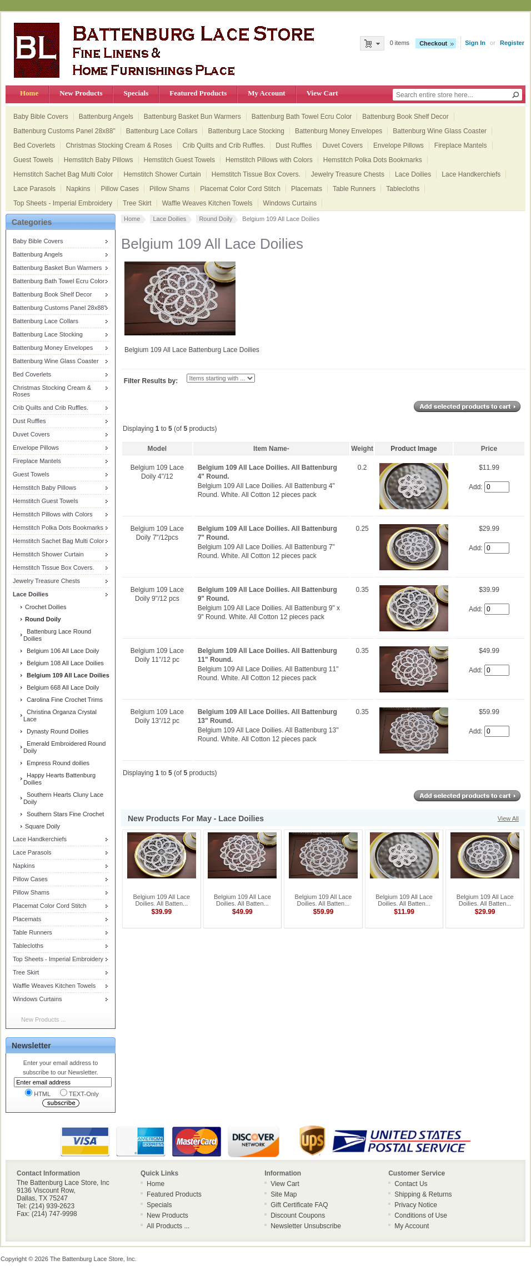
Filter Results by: (151, 381)
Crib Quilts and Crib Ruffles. (224, 145)
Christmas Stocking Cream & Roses (119, 145)
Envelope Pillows (398, 145)
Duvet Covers (342, 145)
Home (29, 93)
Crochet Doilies (45, 607)
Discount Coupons (297, 1215)
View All (508, 818)
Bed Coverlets (34, 145)
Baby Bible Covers (40, 116)
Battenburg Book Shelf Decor (405, 116)
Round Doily (215, 218)
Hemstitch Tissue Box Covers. (256, 174)
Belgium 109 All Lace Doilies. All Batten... (161, 900)
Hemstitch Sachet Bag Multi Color (63, 174)
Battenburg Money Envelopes (338, 131)
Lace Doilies (413, 174)
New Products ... (43, 1019)
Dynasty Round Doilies (55, 731)
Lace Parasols (34, 189)
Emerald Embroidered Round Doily (64, 747)
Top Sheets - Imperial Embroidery (62, 203)
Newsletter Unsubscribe (305, 1226)
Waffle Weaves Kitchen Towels (207, 203)
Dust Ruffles (293, 145)
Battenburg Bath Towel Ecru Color (302, 116)
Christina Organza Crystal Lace (60, 715)
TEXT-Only (79, 1093)
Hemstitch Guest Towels (180, 160)
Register (512, 42)
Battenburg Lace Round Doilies (57, 635)
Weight (362, 449)
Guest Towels (33, 160)
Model (157, 449)
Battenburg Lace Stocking (246, 131)
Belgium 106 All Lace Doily (61, 650)
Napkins (78, 189)
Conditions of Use (420, 1215)
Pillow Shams (169, 189)
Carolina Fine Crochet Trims (63, 699)
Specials (135, 93)
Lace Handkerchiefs (471, 174)
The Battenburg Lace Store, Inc (92, 1258)
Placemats (306, 189)
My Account (266, 93)
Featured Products (198, 93)
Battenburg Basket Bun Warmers (192, 116)
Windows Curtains (290, 203)
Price (489, 449)
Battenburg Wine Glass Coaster (440, 131)
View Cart (322, 93)
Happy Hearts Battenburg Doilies (59, 779)
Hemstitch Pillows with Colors (269, 160)
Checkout (433, 43)
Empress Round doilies (56, 763)
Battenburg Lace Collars (162, 131)
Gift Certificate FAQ (299, 1205)
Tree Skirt (137, 203)
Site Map (283, 1194)
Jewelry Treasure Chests (347, 174)
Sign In (475, 42)
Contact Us (410, 1184)
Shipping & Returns (423, 1194)
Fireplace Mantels (460, 145)
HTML (38, 1093)
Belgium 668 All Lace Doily (61, 687)
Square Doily (41, 826)
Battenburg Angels (106, 116)
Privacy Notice (415, 1205)
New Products (80, 93)
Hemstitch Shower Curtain (162, 174)
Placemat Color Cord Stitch (240, 189)
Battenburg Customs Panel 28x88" (64, 131)
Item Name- (271, 449)
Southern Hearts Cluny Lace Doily (63, 798)
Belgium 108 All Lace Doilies (63, 663)
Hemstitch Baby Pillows (98, 160)
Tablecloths (402, 189)
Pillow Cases (120, 189)
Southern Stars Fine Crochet (63, 814)
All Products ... (168, 1226)
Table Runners (354, 189)
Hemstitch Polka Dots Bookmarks (372, 160)
